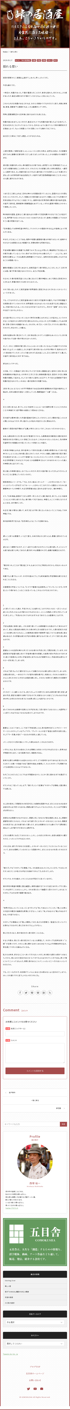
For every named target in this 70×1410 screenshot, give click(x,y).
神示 (55, 60)
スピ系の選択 (9, 1307)
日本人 (49, 60)
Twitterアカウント (11, 1212)
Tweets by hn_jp (10, 1358)
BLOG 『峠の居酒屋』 (22, 60)
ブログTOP (35, 1370)
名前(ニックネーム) (18, 1028)
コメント (14, 1040)
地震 (33, 60)
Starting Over (10, 1284)
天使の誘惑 (9, 1301)
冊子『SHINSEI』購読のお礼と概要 (17, 1295)
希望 (38, 60)
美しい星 (8, 1290)
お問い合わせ (35, 1384)
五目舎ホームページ (35, 1377)
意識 (43, 60)
